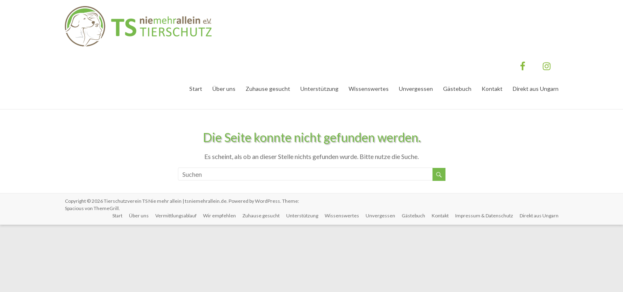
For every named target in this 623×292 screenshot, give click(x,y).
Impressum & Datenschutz (484, 216)
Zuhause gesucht (268, 88)
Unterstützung (319, 88)
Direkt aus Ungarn (536, 88)
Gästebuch (457, 88)
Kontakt (492, 88)
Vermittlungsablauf (176, 216)
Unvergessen (416, 88)
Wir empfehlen (219, 216)
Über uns (223, 88)
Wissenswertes (369, 88)
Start (195, 88)
